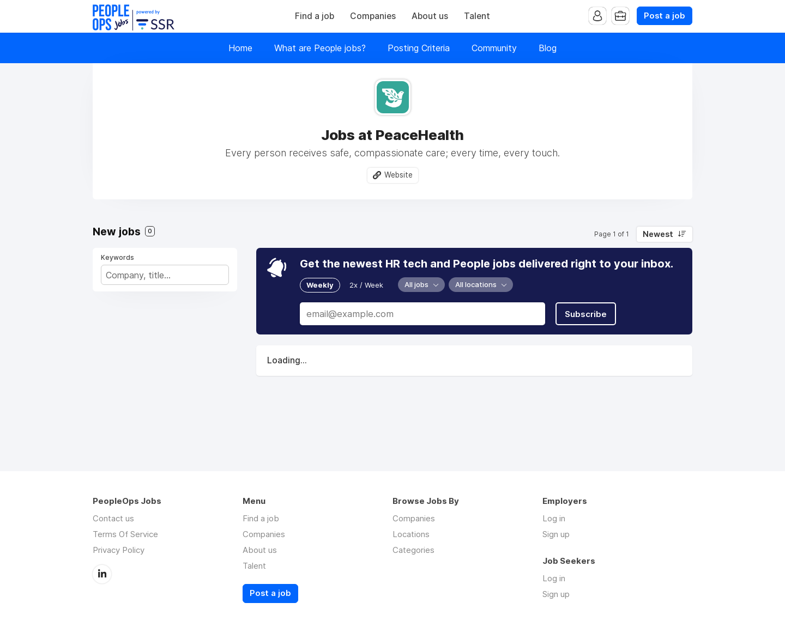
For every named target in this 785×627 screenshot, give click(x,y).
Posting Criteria (419, 47)
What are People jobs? (320, 47)
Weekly (320, 285)
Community (494, 47)
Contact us (113, 518)
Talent (477, 16)
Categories (413, 550)
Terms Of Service (125, 534)
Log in (553, 518)
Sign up (556, 534)
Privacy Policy (118, 550)
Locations (411, 534)
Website (398, 175)
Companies (373, 16)
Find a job (314, 16)
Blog (548, 47)
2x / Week (366, 285)
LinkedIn (102, 574)
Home (240, 47)
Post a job (664, 16)
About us (430, 16)
